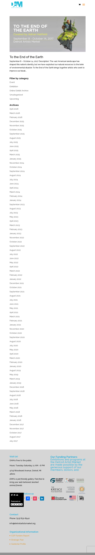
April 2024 (14, 188)
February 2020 (16, 362)
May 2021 (14, 308)
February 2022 (16, 275)
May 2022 (14, 262)
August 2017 (15, 437)
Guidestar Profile (18, 544)
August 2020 (15, 341)
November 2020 (17, 329)
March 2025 (15, 154)
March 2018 (15, 412)
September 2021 (17, 292)
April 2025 (14, 150)
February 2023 (16, 229)
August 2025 (15, 138)
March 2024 (15, 192)
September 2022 (17, 246)
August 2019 (15, 370)
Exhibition (14, 86)
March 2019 (15, 379)
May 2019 (14, 374)
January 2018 (15, 420)
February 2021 (16, 321)
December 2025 (17, 121)
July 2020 (14, 345)
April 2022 (14, 267)
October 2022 (16, 242)
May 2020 (14, 350)
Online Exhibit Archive (19, 91)
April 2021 (14, 312)
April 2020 (14, 354)
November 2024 (17, 163)
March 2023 (15, 225)
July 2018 (14, 399)
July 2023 (14, 213)
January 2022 (15, 279)
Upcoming (14, 99)
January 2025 (15, 159)
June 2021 (14, 304)
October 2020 (16, 333)
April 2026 (14, 109)
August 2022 (15, 250)
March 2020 (15, 358)
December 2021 (17, 283)
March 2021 (15, 316)
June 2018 (14, 404)
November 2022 (17, 238)
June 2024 (14, 184)
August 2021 (15, 296)
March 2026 (15, 113)
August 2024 (15, 175)
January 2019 (15, 383)
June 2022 (14, 258)
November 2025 (17, 125)
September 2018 (17, 391)
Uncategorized (16, 95)
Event (12, 82)
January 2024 (15, 200)
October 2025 (16, 130)
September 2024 (17, 171)
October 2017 (16, 433)
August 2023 (15, 208)
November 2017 (17, 428)
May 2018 (14, 408)
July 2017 (14, 441)
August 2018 (15, 395)
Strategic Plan (17, 540)
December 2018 (17, 387)
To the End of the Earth (26, 57)
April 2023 (14, 221)
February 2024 (16, 196)
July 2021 (14, 300)
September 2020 (17, 337)
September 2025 (17, 134)
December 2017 (17, 424)
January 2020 (15, 366)
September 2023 (17, 204)
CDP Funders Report (20, 536)
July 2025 (14, 142)
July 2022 (14, 254)
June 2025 (14, 146)
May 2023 (14, 217)
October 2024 (16, 167)
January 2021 (15, 325)
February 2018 (16, 416)
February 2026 (16, 117)
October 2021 (16, 287)
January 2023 (15, 233)
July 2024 (14, 179)
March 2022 (15, 271)
